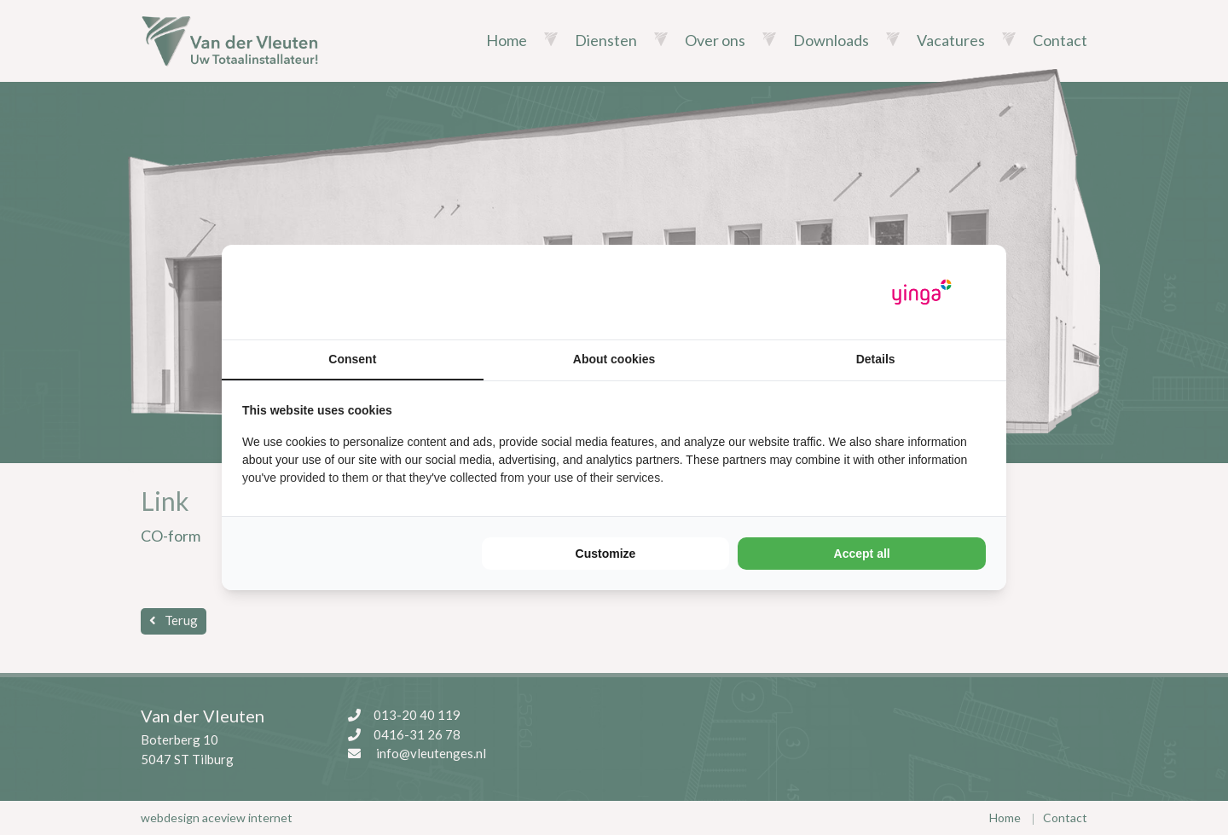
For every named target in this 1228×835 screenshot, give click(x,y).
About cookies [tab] (614, 359)
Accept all (862, 553)
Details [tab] (875, 359)
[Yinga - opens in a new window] (922, 292)
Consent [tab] (352, 359)
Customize (606, 553)
